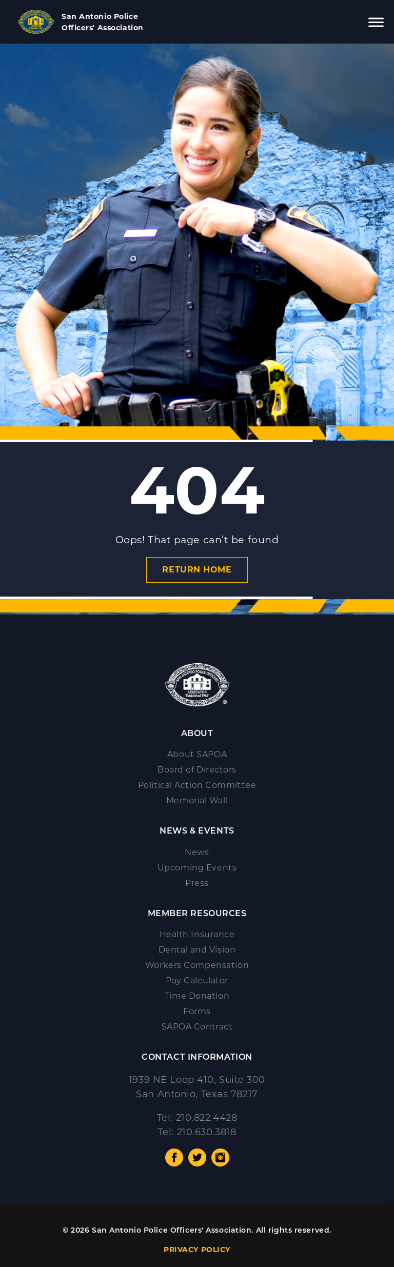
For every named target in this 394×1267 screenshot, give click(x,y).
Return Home (196, 570)
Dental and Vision (197, 950)
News (197, 852)
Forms (197, 1011)
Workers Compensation (197, 965)
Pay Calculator (197, 980)
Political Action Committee (197, 785)
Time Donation (197, 996)
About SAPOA (197, 754)
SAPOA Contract (197, 1027)
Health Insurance (197, 934)
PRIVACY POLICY (197, 1249)
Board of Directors (197, 770)
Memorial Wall (197, 800)
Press (197, 883)
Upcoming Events (197, 868)
